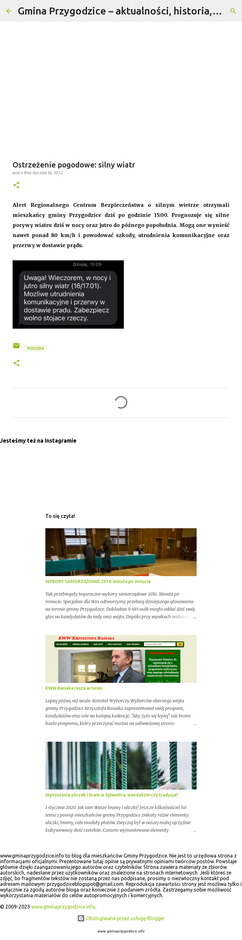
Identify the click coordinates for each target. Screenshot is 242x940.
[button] (16, 185)
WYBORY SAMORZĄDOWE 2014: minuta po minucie (98, 581)
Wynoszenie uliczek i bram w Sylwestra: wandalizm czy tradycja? (111, 794)
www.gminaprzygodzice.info (63, 906)
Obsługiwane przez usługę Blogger (121, 918)
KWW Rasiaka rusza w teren (73, 688)
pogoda (35, 348)
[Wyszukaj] (233, 11)
